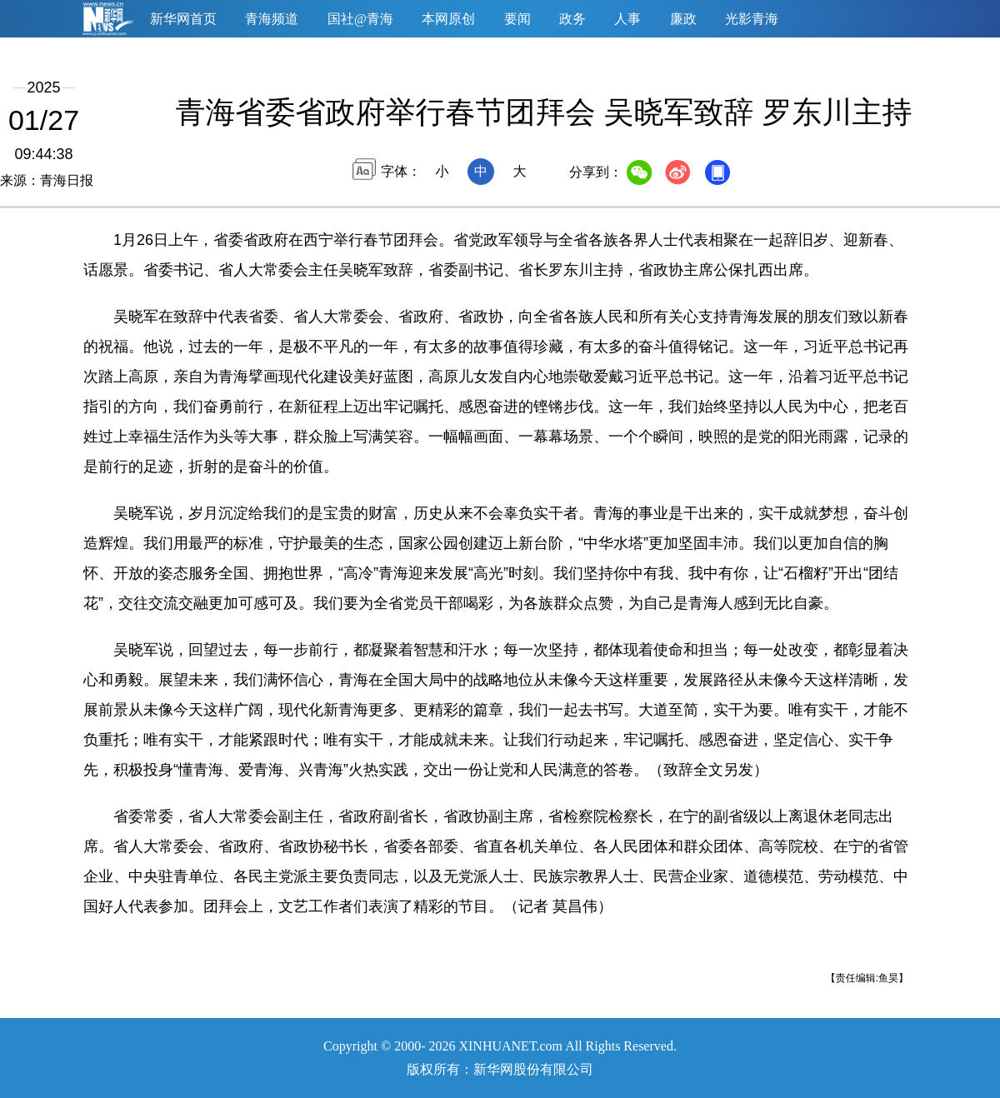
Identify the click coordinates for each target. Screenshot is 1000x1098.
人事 (627, 19)
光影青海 (751, 19)
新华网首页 (183, 19)
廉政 (683, 19)
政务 (572, 19)
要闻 (517, 19)
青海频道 (271, 19)
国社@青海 (360, 19)
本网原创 (448, 19)
